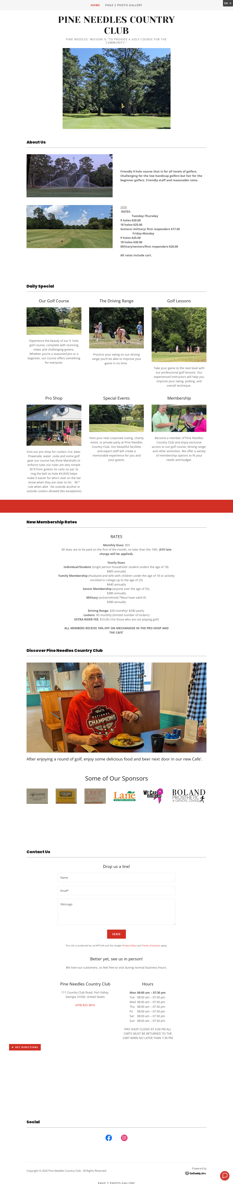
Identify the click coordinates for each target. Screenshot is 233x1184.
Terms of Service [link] (151, 945)
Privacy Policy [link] (129, 945)
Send (116, 934)
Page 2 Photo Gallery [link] (123, 5)
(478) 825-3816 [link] (85, 1005)
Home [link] (95, 5)
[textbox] (116, 877)
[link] (116, 33)
